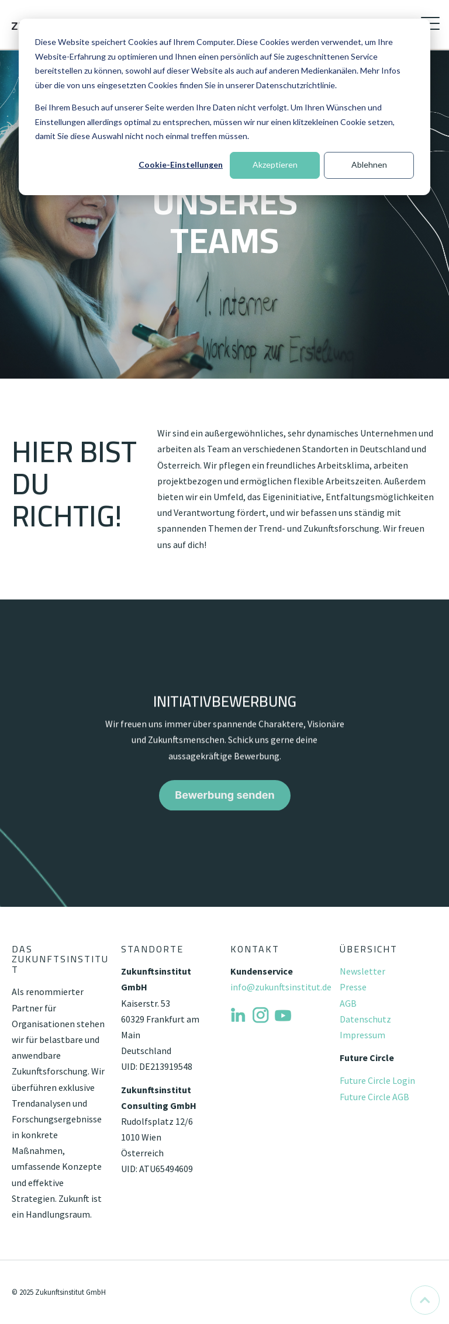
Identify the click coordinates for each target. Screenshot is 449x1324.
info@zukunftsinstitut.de (280, 987)
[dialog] (224, 107)
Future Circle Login (377, 1080)
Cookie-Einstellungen (181, 164)
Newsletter (362, 971)
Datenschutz (365, 1019)
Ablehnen (369, 164)
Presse (353, 987)
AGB (348, 1003)
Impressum (362, 1035)
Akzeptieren (275, 164)
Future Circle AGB (374, 1097)
